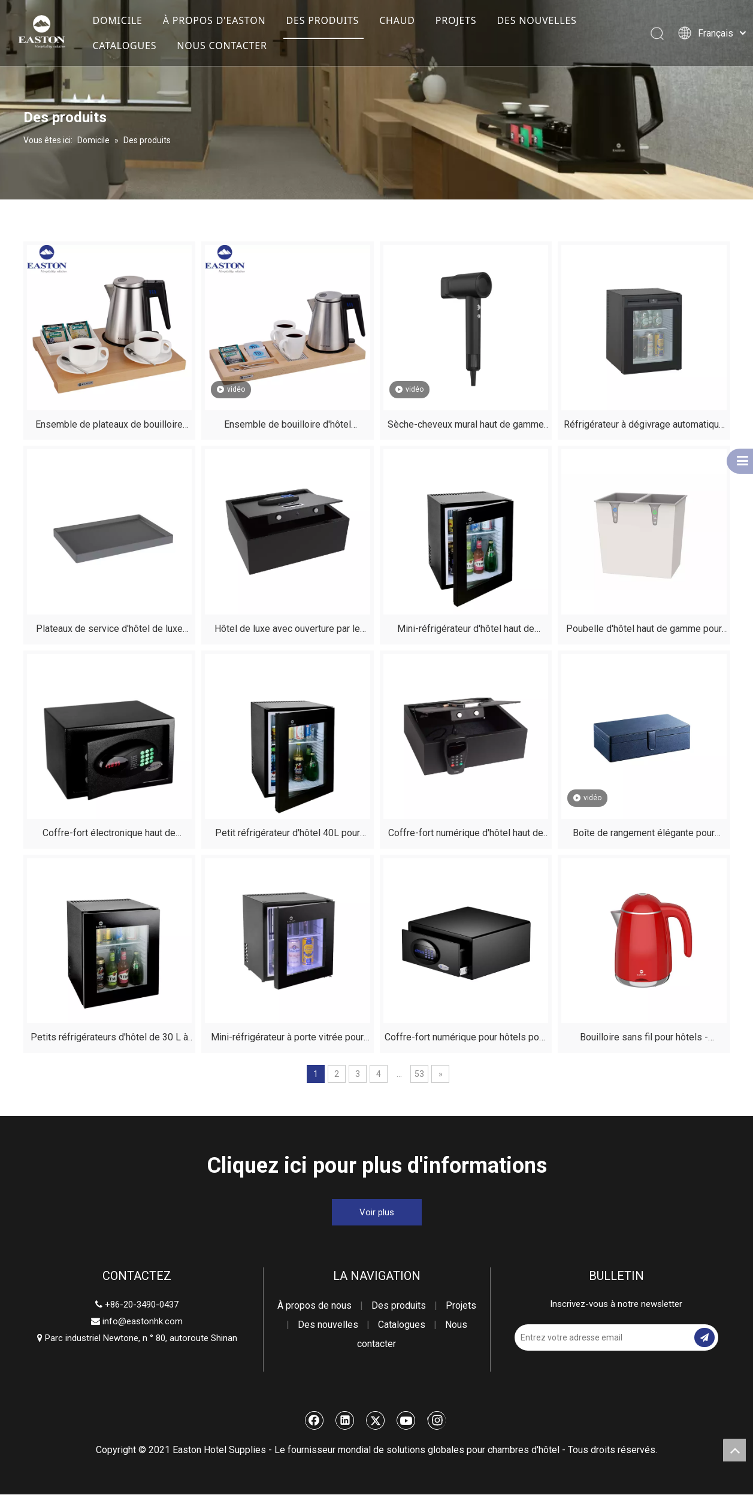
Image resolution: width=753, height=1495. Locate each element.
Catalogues (401, 1325)
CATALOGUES (124, 45)
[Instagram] (436, 1420)
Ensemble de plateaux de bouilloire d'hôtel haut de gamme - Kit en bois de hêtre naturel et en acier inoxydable (109, 426)
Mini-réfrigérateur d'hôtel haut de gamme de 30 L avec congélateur (465, 631)
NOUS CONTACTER (222, 45)
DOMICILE (117, 20)
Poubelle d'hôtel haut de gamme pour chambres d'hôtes (644, 631)
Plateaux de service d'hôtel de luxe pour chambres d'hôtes (109, 631)
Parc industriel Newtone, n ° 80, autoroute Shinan (137, 1338)
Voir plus (376, 1213)
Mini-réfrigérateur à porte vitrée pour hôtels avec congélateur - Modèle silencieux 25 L (287, 1039)
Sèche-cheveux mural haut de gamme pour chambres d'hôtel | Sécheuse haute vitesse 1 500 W (466, 426)
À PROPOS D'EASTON (214, 20)
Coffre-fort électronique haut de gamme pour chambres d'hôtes (109, 835)
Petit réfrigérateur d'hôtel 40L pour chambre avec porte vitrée (287, 835)
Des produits (398, 1306)
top (734, 1450)
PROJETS (456, 20)
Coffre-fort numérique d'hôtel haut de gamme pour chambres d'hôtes (465, 835)
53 (419, 1074)
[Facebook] (314, 1420)
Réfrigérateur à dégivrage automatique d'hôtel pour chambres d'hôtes (644, 426)
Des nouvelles (328, 1325)
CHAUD (397, 20)
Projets (461, 1306)
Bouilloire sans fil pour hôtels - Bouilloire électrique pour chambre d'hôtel (643, 1039)
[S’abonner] (704, 1338)
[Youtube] (406, 1420)
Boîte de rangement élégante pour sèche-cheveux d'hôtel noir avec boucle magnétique (644, 835)
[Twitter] (375, 1420)
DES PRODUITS (322, 20)
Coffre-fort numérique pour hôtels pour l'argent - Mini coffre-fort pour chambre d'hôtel (465, 1039)
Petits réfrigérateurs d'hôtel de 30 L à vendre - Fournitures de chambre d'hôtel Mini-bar (109, 1039)
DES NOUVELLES (536, 20)
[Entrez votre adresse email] (562, 1338)
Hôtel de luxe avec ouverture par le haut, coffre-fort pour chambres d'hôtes (287, 631)
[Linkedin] (345, 1420)
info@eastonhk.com (142, 1322)
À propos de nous (314, 1306)
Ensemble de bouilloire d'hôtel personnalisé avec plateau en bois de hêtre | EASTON (287, 426)
